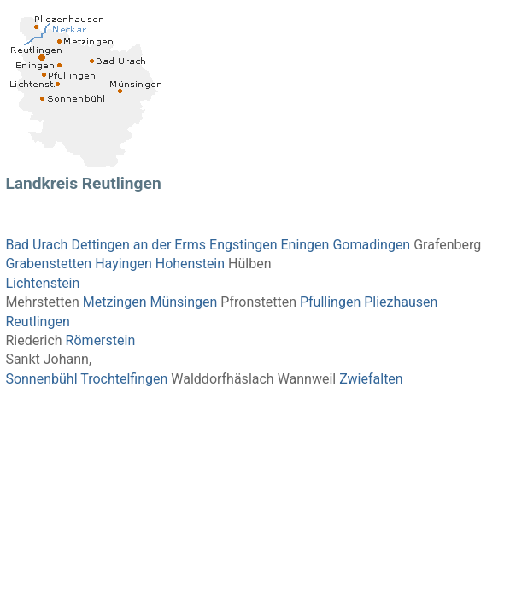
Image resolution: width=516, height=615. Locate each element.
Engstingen (243, 245)
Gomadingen (371, 245)
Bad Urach (36, 245)
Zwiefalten (370, 379)
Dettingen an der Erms (138, 245)
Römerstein (101, 340)
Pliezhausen (400, 302)
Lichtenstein (42, 283)
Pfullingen (330, 302)
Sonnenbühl (41, 379)
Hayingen (123, 263)
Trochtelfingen (123, 379)
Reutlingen (37, 321)
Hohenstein (190, 263)
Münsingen (183, 302)
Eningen (304, 245)
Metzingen (115, 302)
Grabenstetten (48, 263)
